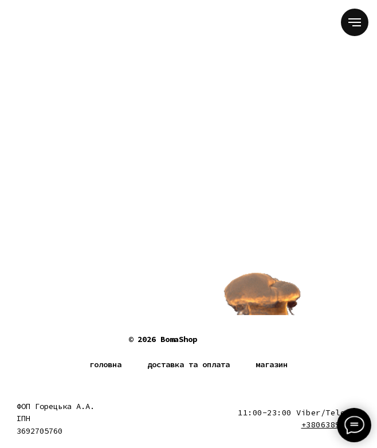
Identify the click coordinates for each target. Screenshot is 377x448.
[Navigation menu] (354, 22)
